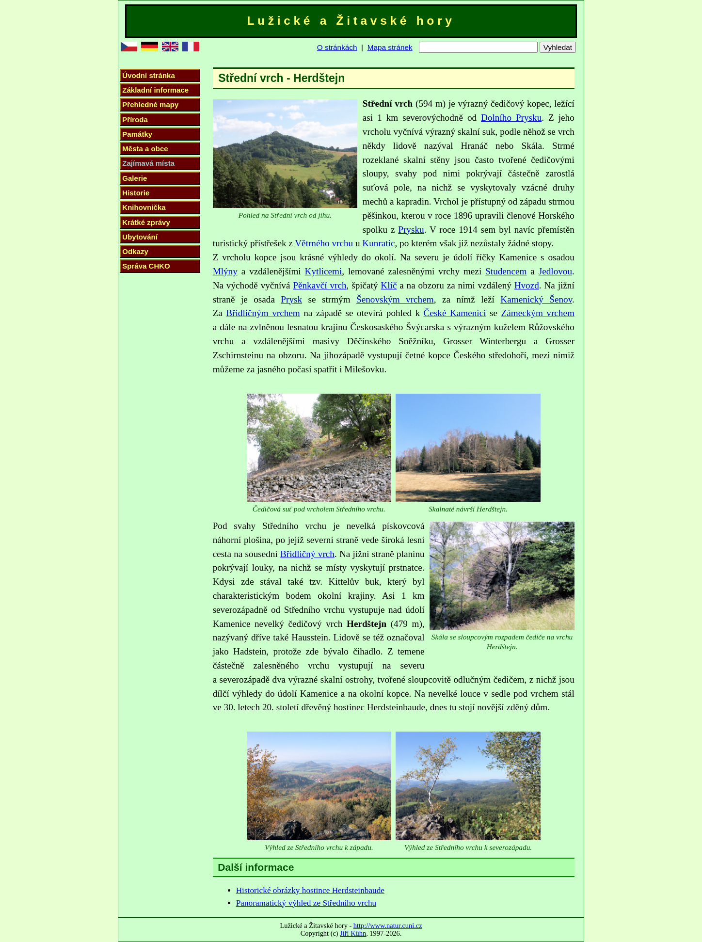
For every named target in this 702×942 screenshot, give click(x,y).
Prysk (291, 299)
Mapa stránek (390, 47)
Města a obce (145, 148)
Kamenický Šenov (536, 299)
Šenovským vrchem (395, 299)
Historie (135, 193)
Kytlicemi (323, 271)
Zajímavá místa (148, 163)
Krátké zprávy (146, 222)
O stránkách (337, 47)
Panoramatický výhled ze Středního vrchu (306, 903)
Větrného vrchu (324, 243)
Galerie (134, 178)
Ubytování (140, 237)
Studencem (505, 271)
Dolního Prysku (511, 117)
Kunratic (378, 243)
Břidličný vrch (307, 554)
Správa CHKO (146, 266)
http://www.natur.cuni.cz (387, 925)
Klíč (389, 285)
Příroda (135, 119)
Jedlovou (555, 271)
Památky (137, 134)
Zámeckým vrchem (537, 313)
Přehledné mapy (150, 104)
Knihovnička (143, 207)
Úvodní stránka (148, 75)
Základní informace (155, 90)
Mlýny (225, 271)
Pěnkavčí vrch (319, 285)
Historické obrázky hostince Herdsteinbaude (310, 890)
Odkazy (135, 251)
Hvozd (526, 285)
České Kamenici (455, 313)
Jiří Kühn (353, 933)
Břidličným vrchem (263, 313)
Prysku (411, 229)
